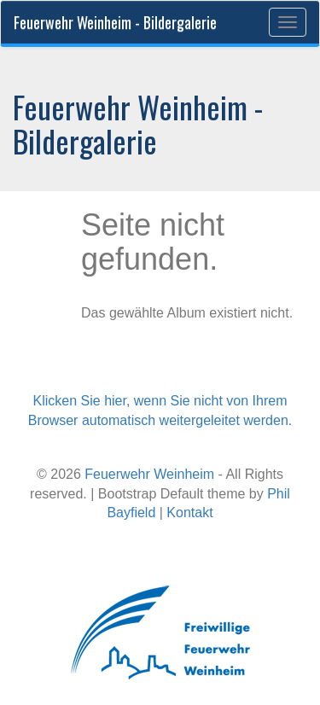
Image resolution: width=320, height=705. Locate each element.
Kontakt (189, 512)
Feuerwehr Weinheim (149, 474)
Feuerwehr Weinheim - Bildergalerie (115, 22)
